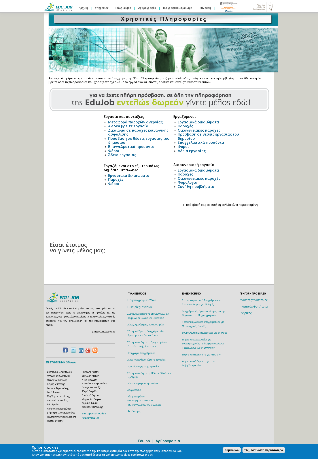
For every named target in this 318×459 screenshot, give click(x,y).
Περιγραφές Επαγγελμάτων (141, 353)
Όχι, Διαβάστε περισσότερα (263, 450)
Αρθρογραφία (147, 8)
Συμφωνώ (231, 450)
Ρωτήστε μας (134, 411)
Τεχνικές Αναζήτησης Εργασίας (143, 366)
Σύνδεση (205, 8)
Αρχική (83, 8)
